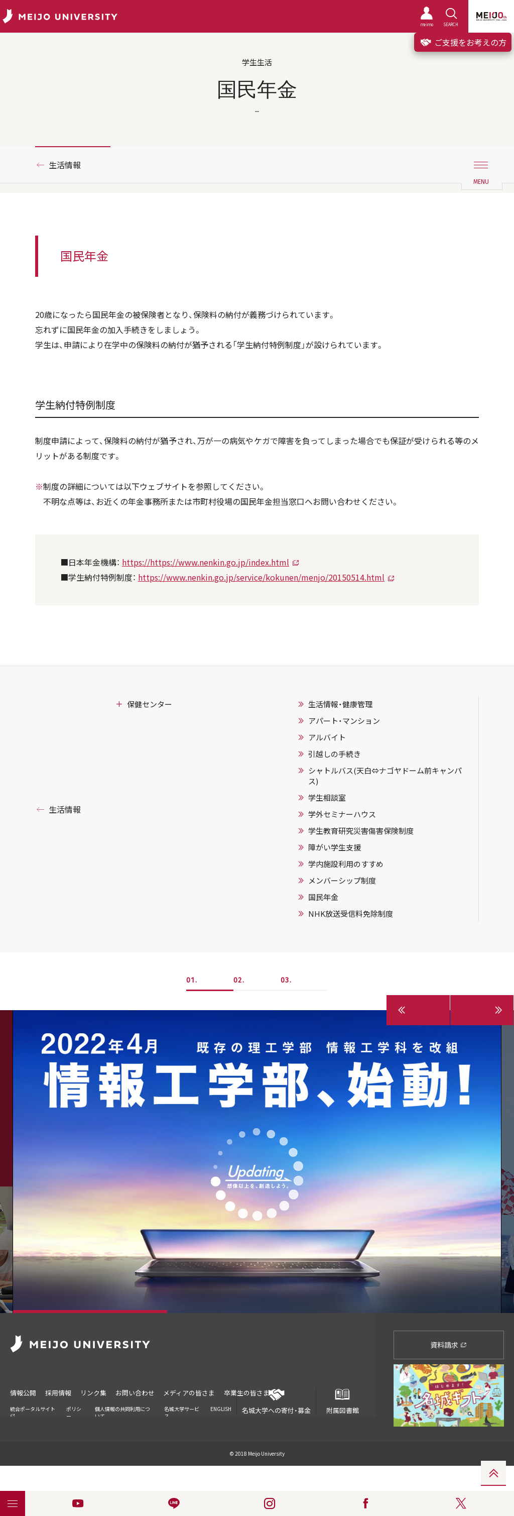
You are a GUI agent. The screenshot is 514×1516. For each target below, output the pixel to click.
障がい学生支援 (334, 847)
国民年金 (323, 897)
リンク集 (94, 1392)
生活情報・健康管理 (340, 704)
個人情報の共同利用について (122, 1411)
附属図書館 (342, 1401)
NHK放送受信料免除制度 (350, 913)
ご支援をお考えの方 (462, 42)
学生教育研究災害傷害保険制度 (361, 830)
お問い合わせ (136, 1392)
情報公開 (23, 1392)
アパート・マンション (344, 720)
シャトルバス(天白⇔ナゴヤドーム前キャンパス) (385, 776)
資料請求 (448, 1345)
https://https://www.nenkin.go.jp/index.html (205, 562)
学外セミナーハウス (342, 814)
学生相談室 (327, 797)
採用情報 (59, 1392)
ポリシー (73, 1411)
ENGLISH (220, 1408)
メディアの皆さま (191, 1392)
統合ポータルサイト (32, 1411)
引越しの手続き (334, 754)
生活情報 (65, 165)
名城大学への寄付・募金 (276, 1401)
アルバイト (327, 737)
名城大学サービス (181, 1411)
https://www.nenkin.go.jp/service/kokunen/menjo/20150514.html (261, 577)
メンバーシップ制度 (342, 880)
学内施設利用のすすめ (345, 864)
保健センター (149, 704)
